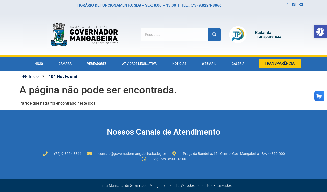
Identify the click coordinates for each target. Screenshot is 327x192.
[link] (320, 31)
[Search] (214, 34)
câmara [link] (65, 64)
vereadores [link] (96, 64)
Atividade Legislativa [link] (139, 64)
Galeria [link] (238, 64)
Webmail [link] (209, 64)
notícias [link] (179, 64)
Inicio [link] (38, 64)
